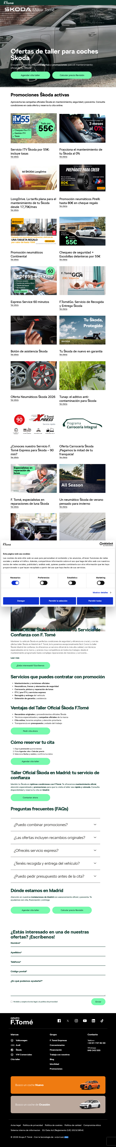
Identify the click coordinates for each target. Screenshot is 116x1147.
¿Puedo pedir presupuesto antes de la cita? (49, 876)
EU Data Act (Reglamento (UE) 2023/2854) (62, 1130)
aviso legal (33, 1001)
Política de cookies (53, 1125)
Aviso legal (16, 1125)
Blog (52, 1059)
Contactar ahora (30, 797)
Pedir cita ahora (30, 731)
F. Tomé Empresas (58, 1040)
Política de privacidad (33, 1125)
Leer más (15, 658)
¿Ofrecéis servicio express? (36, 850)
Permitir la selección (58, 601)
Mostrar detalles (100, 592)
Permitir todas (95, 601)
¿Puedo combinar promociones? (41, 824)
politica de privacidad (49, 1001)
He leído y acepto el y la (34, 1001)
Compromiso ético (92, 1125)
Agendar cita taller (30, 75)
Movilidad (54, 1064)
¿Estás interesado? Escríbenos (30, 665)
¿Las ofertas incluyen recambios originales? (49, 837)
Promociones (56, 1069)
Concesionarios (57, 1045)
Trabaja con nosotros (60, 1054)
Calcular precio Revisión (72, 75)
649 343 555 (94, 1050)
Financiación (56, 1050)
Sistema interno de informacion (25, 1130)
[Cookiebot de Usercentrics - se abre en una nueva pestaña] (101, 544)
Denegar (21, 601)
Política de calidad (73, 1125)
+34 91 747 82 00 (96, 1043)
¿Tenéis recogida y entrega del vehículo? (47, 863)
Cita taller (15, 1059)
